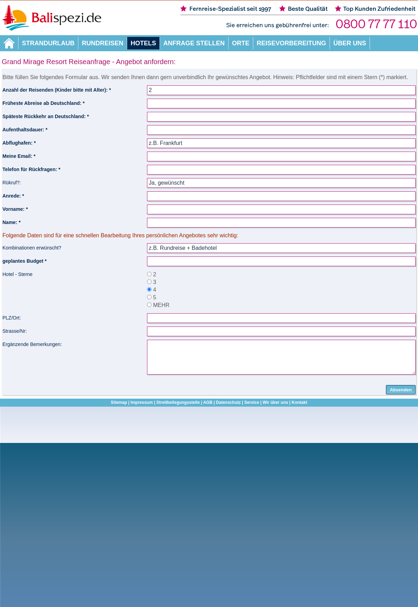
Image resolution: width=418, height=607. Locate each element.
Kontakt (299, 402)
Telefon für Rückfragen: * (31, 169)
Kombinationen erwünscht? (31, 248)
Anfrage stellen (194, 43)
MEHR (158, 305)
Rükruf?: (11, 182)
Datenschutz (228, 402)
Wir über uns (275, 402)
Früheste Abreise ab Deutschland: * (43, 103)
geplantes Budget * (24, 261)
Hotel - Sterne (17, 274)
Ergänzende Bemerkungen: (32, 344)
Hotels (143, 43)
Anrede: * (13, 196)
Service (251, 402)
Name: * (11, 222)
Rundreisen (102, 43)
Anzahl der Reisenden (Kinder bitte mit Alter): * (56, 90)
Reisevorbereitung (291, 43)
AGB (207, 402)
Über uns (349, 43)
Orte (240, 43)
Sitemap (119, 402)
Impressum (142, 402)
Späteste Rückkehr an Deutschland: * (45, 116)
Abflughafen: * (19, 143)
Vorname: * (15, 209)
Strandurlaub (48, 43)
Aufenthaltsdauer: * (24, 129)
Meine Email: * (19, 156)
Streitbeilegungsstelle (178, 402)
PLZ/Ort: (11, 318)
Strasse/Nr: (14, 331)
